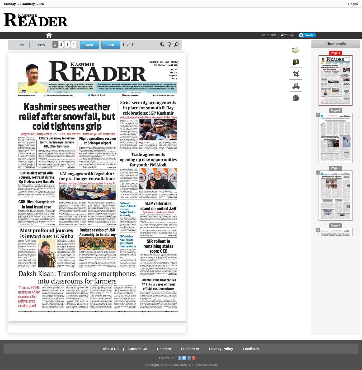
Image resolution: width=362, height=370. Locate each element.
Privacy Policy (221, 349)
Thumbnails (336, 44)
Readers (164, 349)
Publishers (190, 349)
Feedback (251, 349)
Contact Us (138, 349)
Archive (287, 35)
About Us (111, 349)
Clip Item (269, 35)
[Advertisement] (272, 20)
